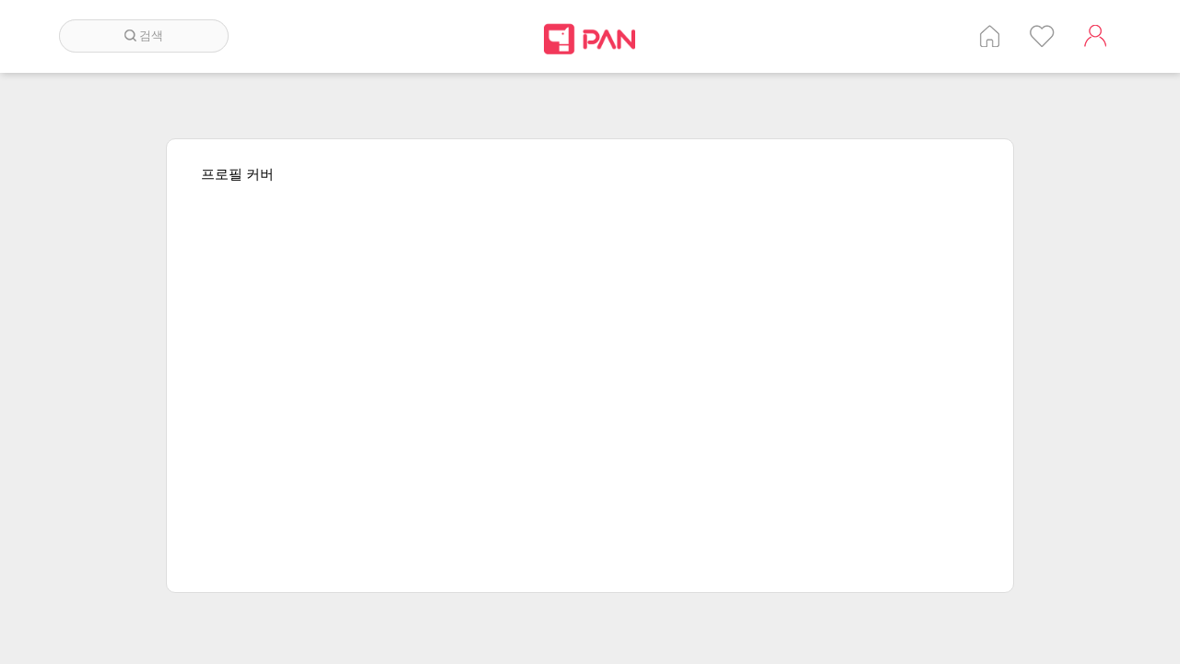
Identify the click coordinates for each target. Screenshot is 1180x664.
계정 (1095, 36)
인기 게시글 (1042, 36)
